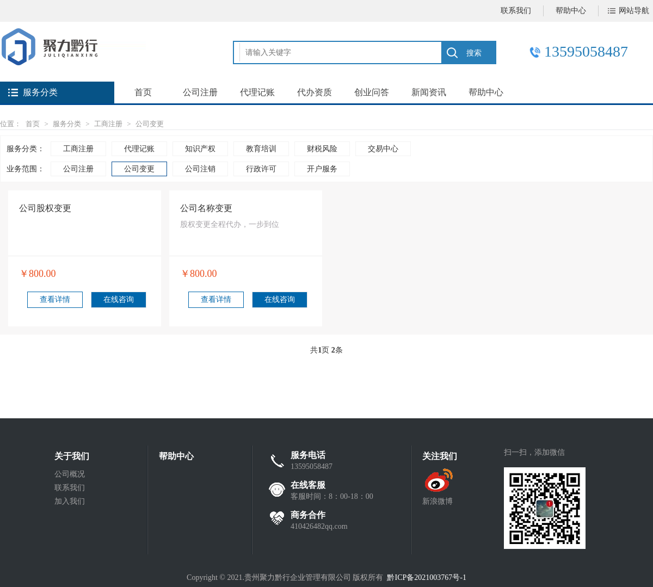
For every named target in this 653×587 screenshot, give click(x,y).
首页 (143, 92)
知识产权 (200, 149)
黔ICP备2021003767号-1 (426, 577)
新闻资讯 (428, 92)
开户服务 (322, 169)
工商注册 (108, 124)
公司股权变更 (45, 208)
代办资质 (314, 92)
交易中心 (383, 149)
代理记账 (257, 92)
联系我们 (516, 11)
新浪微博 (437, 501)
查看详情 (55, 299)
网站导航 (634, 11)
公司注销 (200, 169)
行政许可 (261, 169)
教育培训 (261, 149)
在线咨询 (118, 299)
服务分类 (67, 124)
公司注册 (200, 92)
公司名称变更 (206, 208)
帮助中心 (571, 11)
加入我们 (69, 501)
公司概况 (69, 474)
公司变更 (149, 124)
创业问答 (371, 92)
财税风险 (322, 149)
